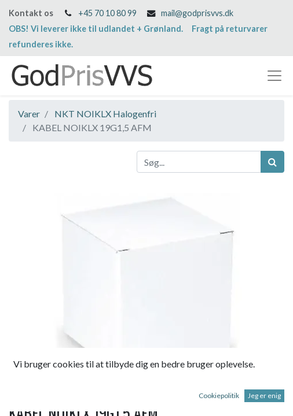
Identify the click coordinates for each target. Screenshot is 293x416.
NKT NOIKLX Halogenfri (105, 113)
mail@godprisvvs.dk (197, 13)
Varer (29, 113)
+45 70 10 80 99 (107, 13)
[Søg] (272, 162)
